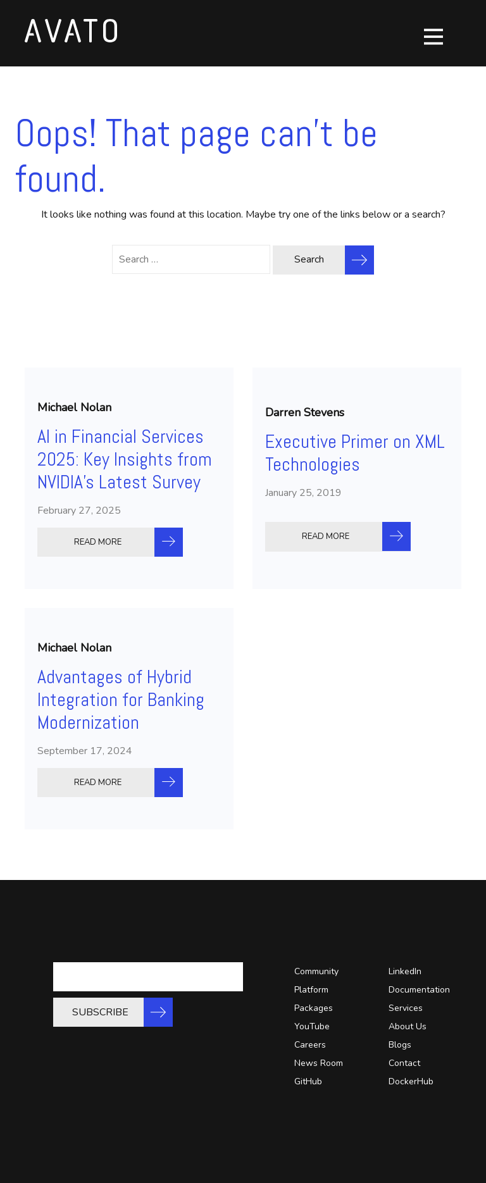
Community (316, 971)
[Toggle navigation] (433, 36)
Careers (310, 1045)
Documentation (419, 990)
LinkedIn (405, 971)
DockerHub (411, 1081)
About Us (408, 1026)
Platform (311, 990)
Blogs (400, 1045)
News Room (318, 1063)
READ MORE (98, 542)
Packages (313, 1008)
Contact (404, 1063)
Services (406, 1008)
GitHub (308, 1081)
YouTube (312, 1026)
